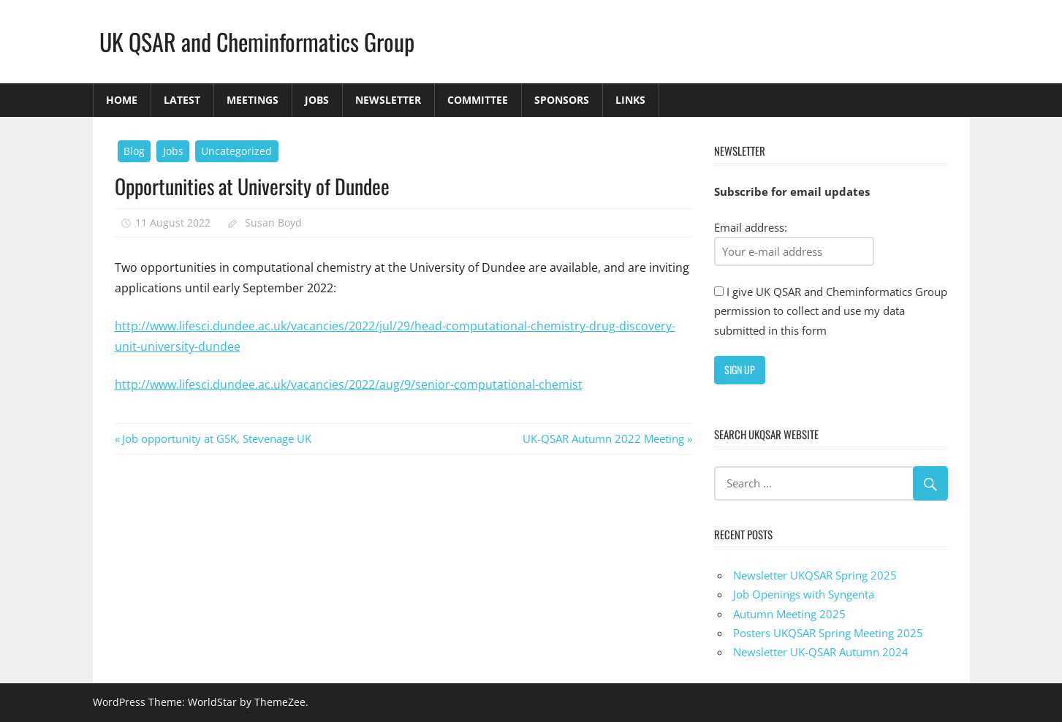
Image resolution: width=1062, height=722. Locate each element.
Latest (182, 100)
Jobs (317, 100)
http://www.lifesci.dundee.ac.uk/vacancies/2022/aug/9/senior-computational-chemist (349, 384)
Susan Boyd (273, 222)
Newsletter (388, 100)
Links (630, 100)
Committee (477, 100)
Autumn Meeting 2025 (789, 614)
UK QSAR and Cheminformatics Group (256, 41)
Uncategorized (236, 151)
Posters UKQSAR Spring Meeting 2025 (828, 633)
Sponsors (561, 100)
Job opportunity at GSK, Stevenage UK (216, 438)
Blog (134, 151)
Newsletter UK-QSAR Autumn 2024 (821, 652)
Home (121, 100)
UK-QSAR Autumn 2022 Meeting (603, 438)
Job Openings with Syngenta (803, 594)
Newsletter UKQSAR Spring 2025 (815, 575)
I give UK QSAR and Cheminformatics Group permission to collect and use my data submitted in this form (830, 311)
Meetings (252, 100)
